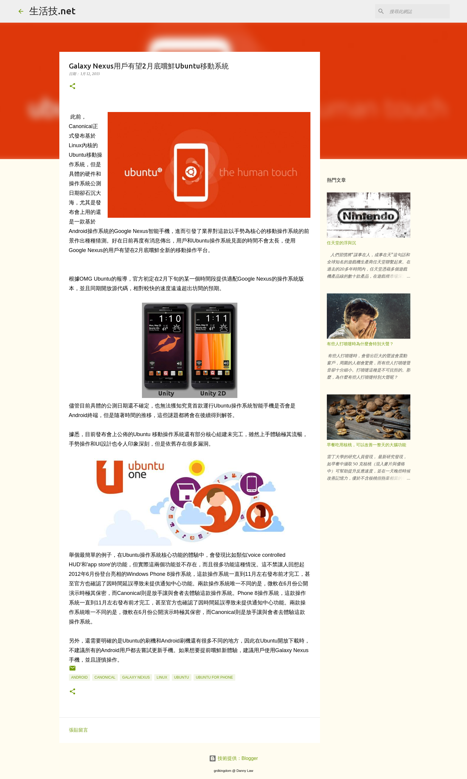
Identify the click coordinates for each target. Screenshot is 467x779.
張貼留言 (78, 730)
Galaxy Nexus (136, 677)
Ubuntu (181, 677)
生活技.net (52, 10)
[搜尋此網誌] (418, 11)
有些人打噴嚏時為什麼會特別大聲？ (360, 343)
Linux (162, 677)
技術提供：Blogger (233, 758)
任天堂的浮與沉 (341, 242)
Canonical (105, 677)
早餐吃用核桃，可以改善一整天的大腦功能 (366, 444)
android (79, 677)
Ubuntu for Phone (214, 677)
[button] (72, 87)
